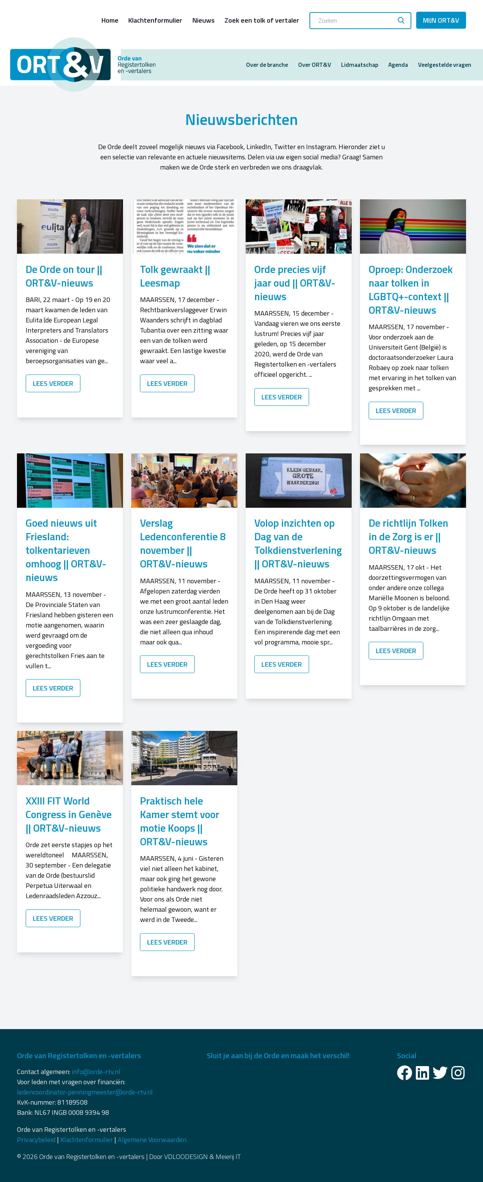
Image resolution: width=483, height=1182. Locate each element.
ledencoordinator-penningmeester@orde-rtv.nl (85, 1092)
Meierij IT (228, 1156)
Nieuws (203, 20)
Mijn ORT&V (441, 20)
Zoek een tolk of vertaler (262, 20)
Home (110, 20)
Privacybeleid (36, 1139)
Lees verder (53, 383)
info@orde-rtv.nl (96, 1071)
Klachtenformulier (155, 20)
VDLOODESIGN (186, 1156)
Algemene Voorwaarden (152, 1139)
